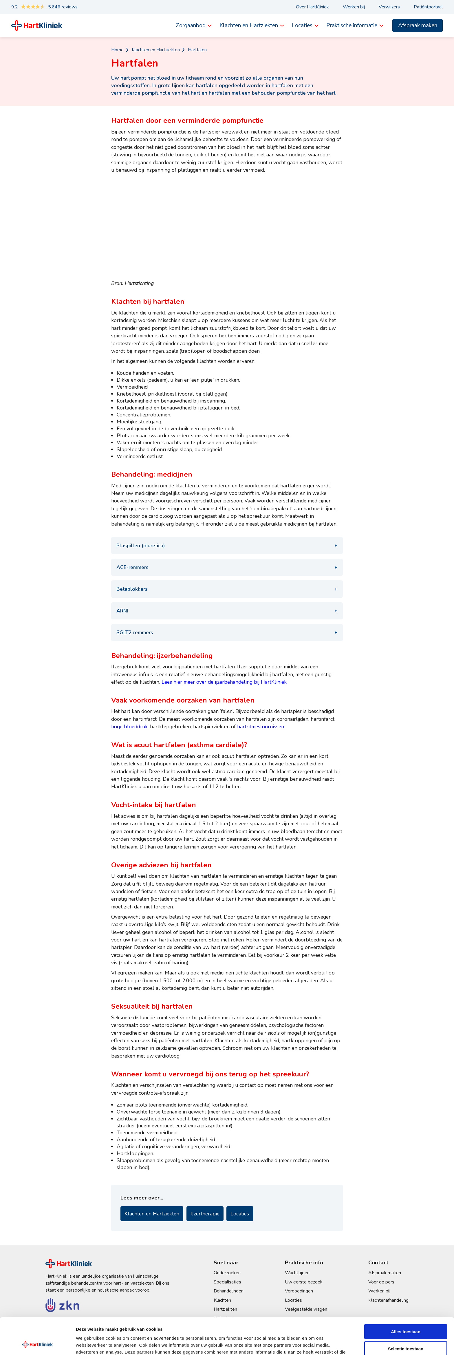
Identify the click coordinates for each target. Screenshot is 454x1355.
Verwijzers (389, 7)
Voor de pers (381, 1282)
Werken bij (354, 7)
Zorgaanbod (191, 25)
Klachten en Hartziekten (248, 25)
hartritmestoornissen (260, 726)
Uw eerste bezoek (304, 1282)
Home (117, 50)
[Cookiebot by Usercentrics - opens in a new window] (37, 1343)
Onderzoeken (227, 1273)
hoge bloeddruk (129, 726)
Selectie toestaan (406, 1314)
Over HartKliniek (312, 7)
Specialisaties (227, 1282)
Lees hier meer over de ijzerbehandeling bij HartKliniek (224, 682)
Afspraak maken (417, 25)
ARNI (122, 610)
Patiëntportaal (428, 7)
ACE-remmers (132, 567)
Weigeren (405, 1331)
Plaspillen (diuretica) (140, 545)
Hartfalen (197, 50)
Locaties (302, 25)
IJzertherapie (205, 1213)
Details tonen (313, 1343)
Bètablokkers (132, 589)
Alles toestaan (405, 1297)
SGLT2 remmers (134, 632)
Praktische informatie (351, 25)
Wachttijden (297, 1273)
